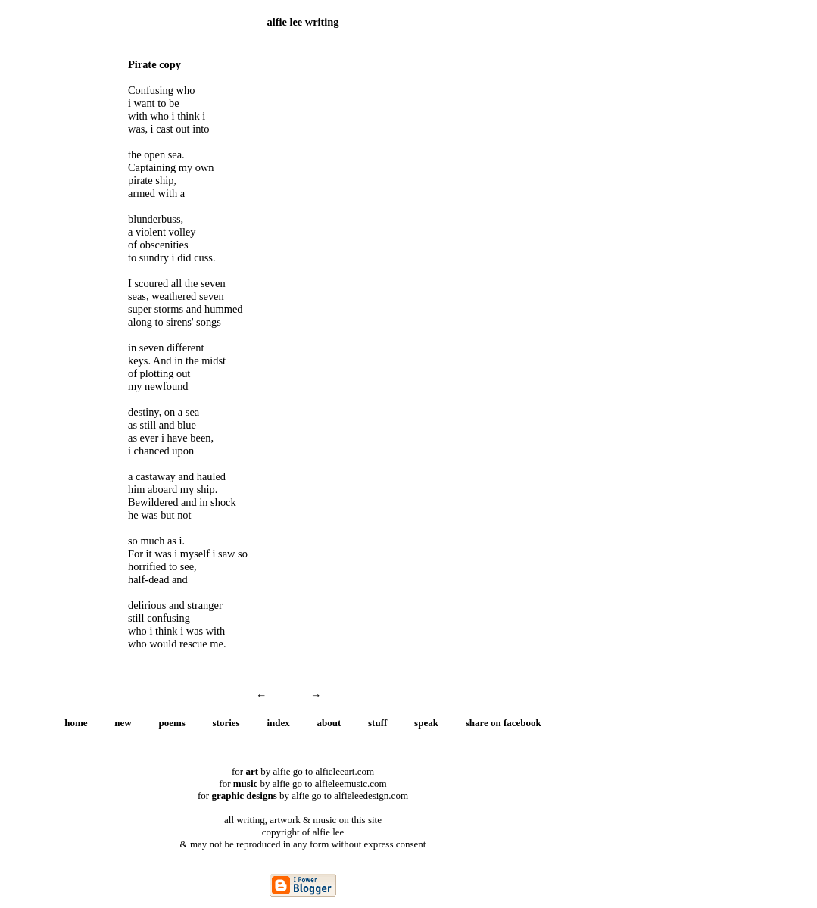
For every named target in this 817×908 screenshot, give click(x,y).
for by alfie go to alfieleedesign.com (303, 795)
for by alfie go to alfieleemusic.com (302, 783)
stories (226, 723)
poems (171, 723)
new (122, 723)
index (278, 723)
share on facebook (503, 723)
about (329, 723)
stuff (377, 723)
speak (426, 723)
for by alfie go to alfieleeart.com (303, 771)
